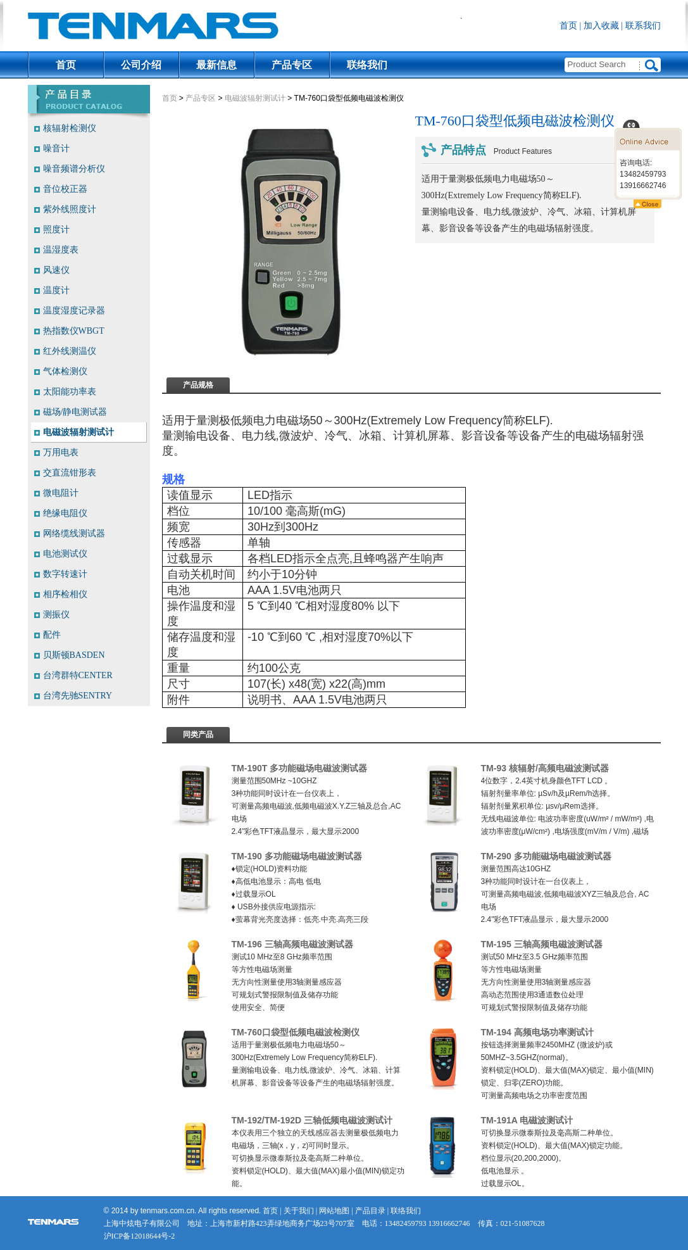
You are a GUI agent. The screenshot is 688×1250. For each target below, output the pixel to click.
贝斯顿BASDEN (74, 655)
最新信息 (216, 65)
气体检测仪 (65, 371)
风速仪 (56, 270)
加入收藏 (601, 25)
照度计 (56, 229)
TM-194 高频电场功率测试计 (537, 1032)
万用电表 (60, 452)
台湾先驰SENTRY (78, 695)
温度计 (56, 290)
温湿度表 (60, 250)
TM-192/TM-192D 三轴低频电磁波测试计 (312, 1120)
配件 (52, 635)
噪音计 (56, 148)
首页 (568, 25)
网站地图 (334, 1210)
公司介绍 (141, 65)
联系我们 (643, 25)
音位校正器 (65, 189)
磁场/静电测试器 (75, 412)
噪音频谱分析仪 (74, 169)
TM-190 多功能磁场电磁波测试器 (297, 856)
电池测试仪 (65, 554)
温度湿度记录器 (74, 310)
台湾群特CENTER (78, 675)
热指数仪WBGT (73, 331)
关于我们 (299, 1210)
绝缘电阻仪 (65, 513)
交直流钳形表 (69, 472)
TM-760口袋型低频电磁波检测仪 (296, 1032)
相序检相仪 (65, 594)
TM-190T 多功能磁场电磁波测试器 (300, 768)
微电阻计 (60, 493)
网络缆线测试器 (74, 533)
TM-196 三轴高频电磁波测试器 (292, 944)
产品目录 (370, 1210)
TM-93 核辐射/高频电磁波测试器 (545, 768)
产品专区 (292, 65)
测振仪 (56, 614)
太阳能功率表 (69, 391)
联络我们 (367, 65)
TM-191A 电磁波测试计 (527, 1120)
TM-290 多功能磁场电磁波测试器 (546, 856)
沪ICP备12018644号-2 (139, 1236)
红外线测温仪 (69, 351)
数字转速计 (65, 574)
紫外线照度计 (69, 209)
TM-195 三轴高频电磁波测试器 (542, 944)
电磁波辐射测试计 (255, 98)
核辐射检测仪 (69, 128)
